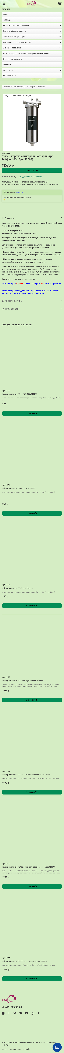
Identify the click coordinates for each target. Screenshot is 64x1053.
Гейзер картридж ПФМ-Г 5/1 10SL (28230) (19, 394)
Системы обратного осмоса (14, 31)
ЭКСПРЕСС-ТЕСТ (9, 76)
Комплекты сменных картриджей (17, 42)
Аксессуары (8, 70)
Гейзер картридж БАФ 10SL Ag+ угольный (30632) (23, 680)
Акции (5, 14)
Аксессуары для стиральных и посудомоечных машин (26, 53)
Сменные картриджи (12, 48)
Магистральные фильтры (24, 87)
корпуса (41, 87)
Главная (6, 87)
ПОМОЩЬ (7, 20)
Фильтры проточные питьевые (16, 25)
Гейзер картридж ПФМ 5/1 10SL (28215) (18, 488)
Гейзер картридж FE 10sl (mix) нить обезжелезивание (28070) (28, 867)
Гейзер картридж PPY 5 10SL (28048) (17, 588)
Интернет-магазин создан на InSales (16, 1049)
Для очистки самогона (12, 59)
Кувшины (7, 64)
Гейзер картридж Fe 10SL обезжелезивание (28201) (24, 961)
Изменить (19, 192)
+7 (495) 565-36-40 (12, 1007)
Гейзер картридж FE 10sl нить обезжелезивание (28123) (26, 775)
